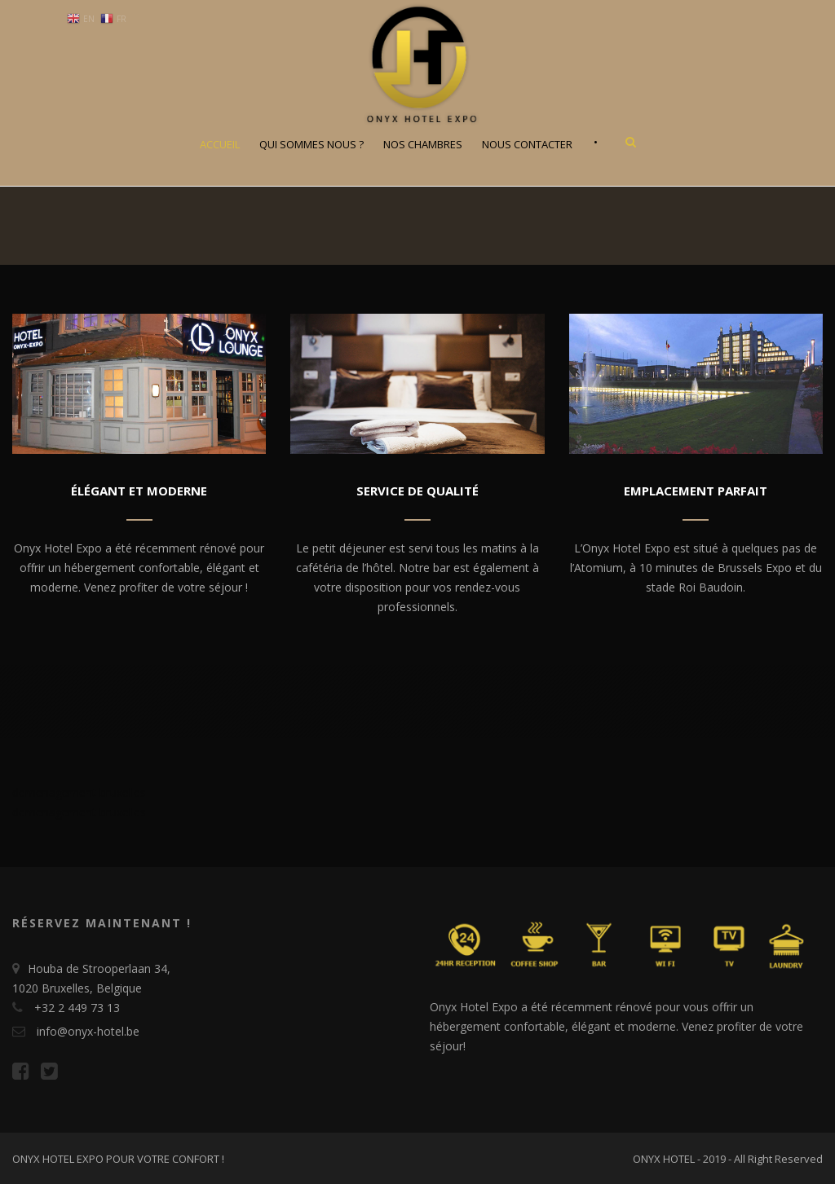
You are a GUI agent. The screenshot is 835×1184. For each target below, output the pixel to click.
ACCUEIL (220, 144)
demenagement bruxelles (79, 792)
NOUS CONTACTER (527, 144)
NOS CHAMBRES (422, 144)
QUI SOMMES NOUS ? (311, 144)
